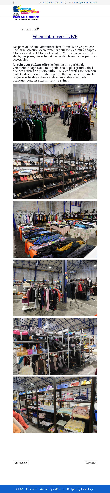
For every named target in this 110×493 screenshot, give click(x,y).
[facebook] (13, 2)
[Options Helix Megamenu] (38, 27)
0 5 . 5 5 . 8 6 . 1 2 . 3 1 (52, 2)
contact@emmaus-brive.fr (84, 2)
